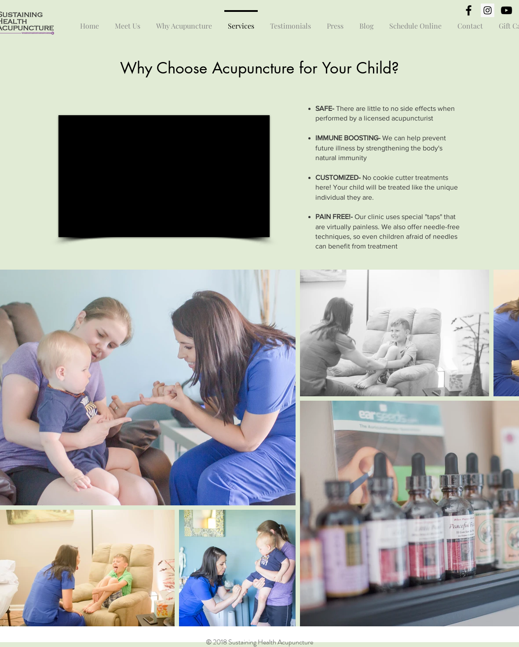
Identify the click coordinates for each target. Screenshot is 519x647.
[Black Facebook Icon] (468, 10)
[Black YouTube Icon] (506, 10)
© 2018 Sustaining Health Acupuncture (259, 642)
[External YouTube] (164, 176)
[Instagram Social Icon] (487, 10)
